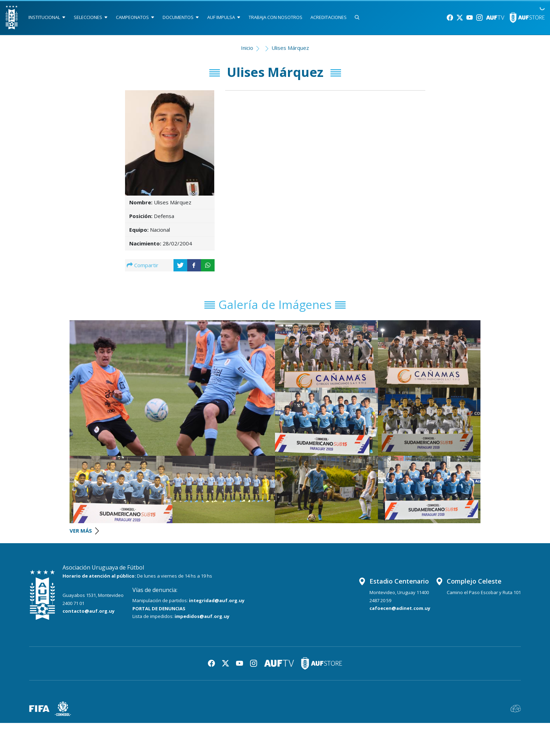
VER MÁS (84, 530)
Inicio (247, 47)
